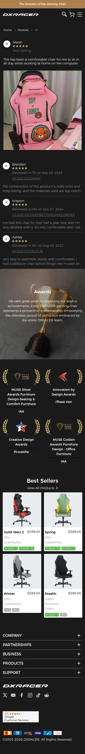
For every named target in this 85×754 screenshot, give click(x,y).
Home (7, 30)
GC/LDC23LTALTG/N (27, 251)
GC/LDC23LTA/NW (26, 178)
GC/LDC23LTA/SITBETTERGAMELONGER (29, 215)
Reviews (23, 30)
